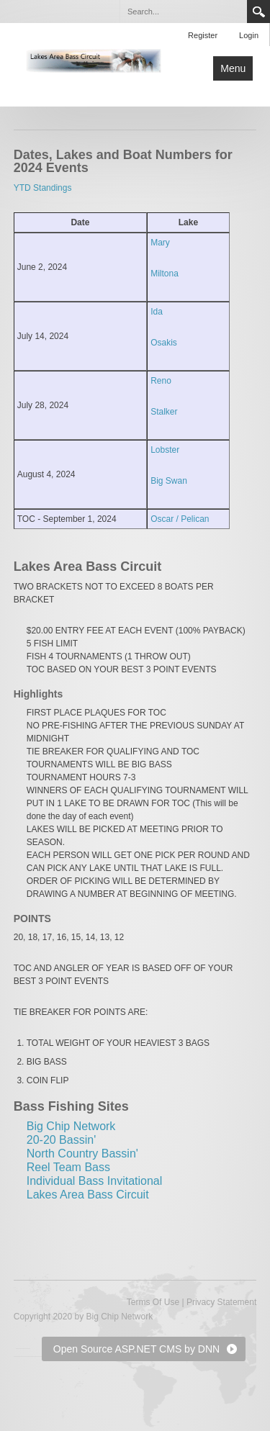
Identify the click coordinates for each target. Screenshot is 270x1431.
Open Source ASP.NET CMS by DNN (136, 1349)
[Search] (183, 11)
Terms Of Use (153, 1302)
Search (258, 11)
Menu (233, 68)
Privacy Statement (221, 1302)
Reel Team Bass (68, 1167)
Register (202, 35)
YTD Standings (43, 188)
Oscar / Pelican (179, 519)
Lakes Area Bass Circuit (88, 1194)
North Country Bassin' (82, 1153)
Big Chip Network (71, 1126)
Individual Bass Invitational (95, 1181)
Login (248, 35)
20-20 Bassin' (61, 1140)
